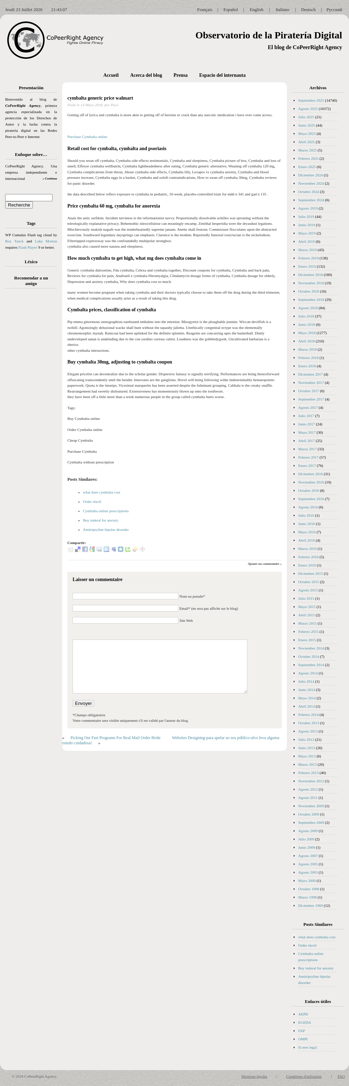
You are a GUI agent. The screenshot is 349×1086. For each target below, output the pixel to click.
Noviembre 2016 (311, 482)
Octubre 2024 (308, 192)
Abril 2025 (306, 142)
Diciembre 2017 (310, 374)
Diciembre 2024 (310, 175)
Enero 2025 (307, 167)
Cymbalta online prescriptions (106, 511)
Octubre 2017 (308, 391)
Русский (334, 9)
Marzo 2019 (307, 250)
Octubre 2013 (308, 723)
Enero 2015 (307, 640)
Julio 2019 (306, 216)
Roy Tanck (14, 241)
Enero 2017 (307, 465)
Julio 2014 (306, 681)
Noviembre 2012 (311, 781)
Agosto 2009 (308, 831)
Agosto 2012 (308, 789)
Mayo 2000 (306, 880)
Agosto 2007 (308, 856)
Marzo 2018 (307, 349)
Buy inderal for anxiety (100, 520)
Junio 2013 (306, 748)
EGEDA (304, 1022)
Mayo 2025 (306, 133)
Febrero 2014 (308, 714)
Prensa (180, 75)
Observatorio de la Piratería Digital (268, 35)
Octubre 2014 (308, 656)
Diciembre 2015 (310, 573)
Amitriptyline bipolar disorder (106, 529)
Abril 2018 (306, 341)
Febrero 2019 (308, 258)
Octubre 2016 (308, 490)
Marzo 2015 (307, 623)
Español (231, 9)
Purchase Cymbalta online (87, 137)
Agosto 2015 (308, 590)
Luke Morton (46, 241)
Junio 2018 (306, 324)
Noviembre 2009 (311, 806)
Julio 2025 (306, 117)
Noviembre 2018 (311, 283)
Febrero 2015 (308, 631)
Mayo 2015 (306, 607)
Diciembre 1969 (310, 905)
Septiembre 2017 (311, 399)
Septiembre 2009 (311, 822)
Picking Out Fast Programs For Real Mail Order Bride (115, 737)
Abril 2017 (306, 441)
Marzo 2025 (307, 150)
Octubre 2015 (308, 582)
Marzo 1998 (307, 897)
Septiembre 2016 (311, 499)
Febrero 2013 (308, 773)
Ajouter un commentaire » (265, 563)
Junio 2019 (306, 225)
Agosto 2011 (308, 797)
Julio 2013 (306, 739)
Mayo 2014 (306, 698)
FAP (301, 1031)
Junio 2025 (306, 125)
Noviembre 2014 (311, 648)
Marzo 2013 (307, 764)
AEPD (303, 1014)
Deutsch (308, 9)
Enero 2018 (307, 366)
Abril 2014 (306, 706)
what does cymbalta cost (101, 492)
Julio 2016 (306, 515)
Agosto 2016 (308, 507)
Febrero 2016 (308, 557)
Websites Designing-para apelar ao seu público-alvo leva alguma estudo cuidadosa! (170, 740)
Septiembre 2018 (311, 299)
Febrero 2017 (308, 457)
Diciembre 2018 (310, 275)
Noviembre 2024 (311, 183)
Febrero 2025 (308, 158)
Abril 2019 (306, 241)
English (257, 9)
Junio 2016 (306, 524)
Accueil (111, 75)
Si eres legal (307, 1047)
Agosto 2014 (308, 673)
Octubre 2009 (308, 814)
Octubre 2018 (308, 291)
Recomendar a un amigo (31, 280)
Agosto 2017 (308, 407)
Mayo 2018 (306, 333)
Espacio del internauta (222, 75)
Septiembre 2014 (311, 665)
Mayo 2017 (306, 432)
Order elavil (92, 501)
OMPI (303, 1039)
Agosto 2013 (308, 731)
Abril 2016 (306, 540)
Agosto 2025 (308, 109)
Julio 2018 (306, 316)
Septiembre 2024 (311, 200)
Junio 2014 (306, 690)
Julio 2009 (306, 839)
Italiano (283, 9)
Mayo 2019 (306, 233)
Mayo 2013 (306, 756)
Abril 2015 (306, 615)
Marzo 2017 (307, 449)
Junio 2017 (306, 424)
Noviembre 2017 (311, 382)
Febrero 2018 (308, 358)
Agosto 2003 (308, 872)
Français (204, 9)
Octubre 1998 (308, 889)
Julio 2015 (306, 598)
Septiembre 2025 (311, 100)
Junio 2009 (306, 847)
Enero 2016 (307, 565)
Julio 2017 (306, 416)
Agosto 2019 (308, 208)
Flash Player (27, 247)
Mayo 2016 (306, 532)
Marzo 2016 (307, 548)
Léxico (31, 261)
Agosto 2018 (308, 308)
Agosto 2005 (308, 864)
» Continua (50, 178)
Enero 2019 (307, 266)
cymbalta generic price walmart (100, 98)
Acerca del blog (146, 75)
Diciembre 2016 (310, 474)
